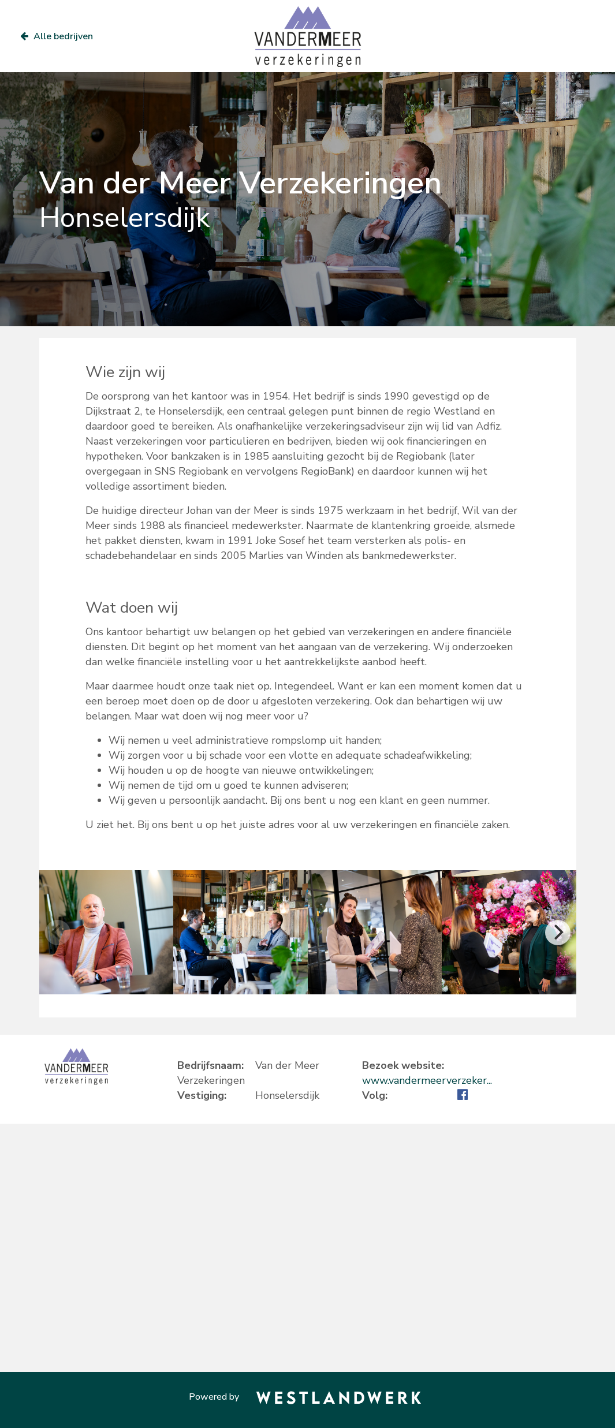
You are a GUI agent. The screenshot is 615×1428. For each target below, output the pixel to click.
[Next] (558, 932)
